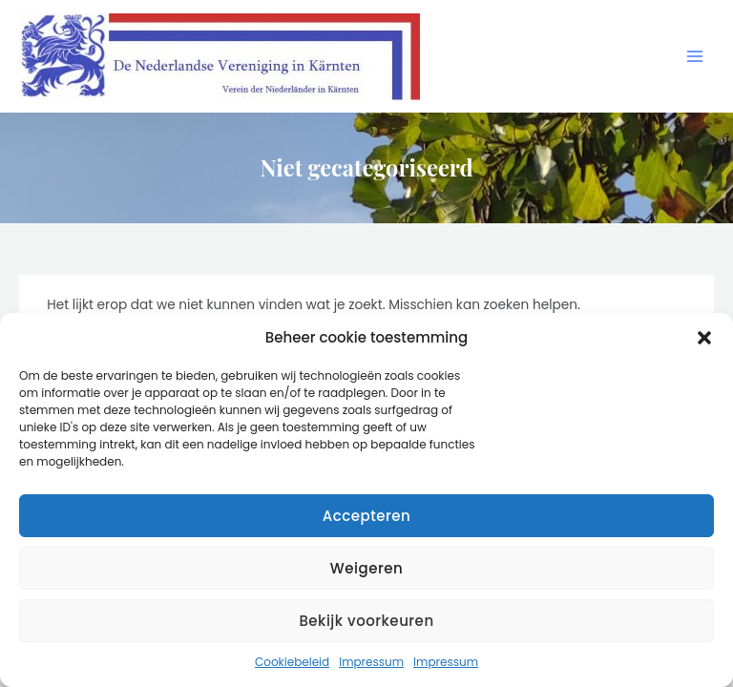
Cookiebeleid (292, 662)
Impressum (371, 662)
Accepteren (366, 516)
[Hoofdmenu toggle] (695, 56)
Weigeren (366, 568)
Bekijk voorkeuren (366, 621)
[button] (704, 337)
